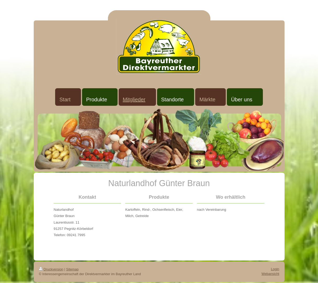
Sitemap (72, 269)
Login (275, 269)
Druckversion (51, 269)
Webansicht (270, 274)
